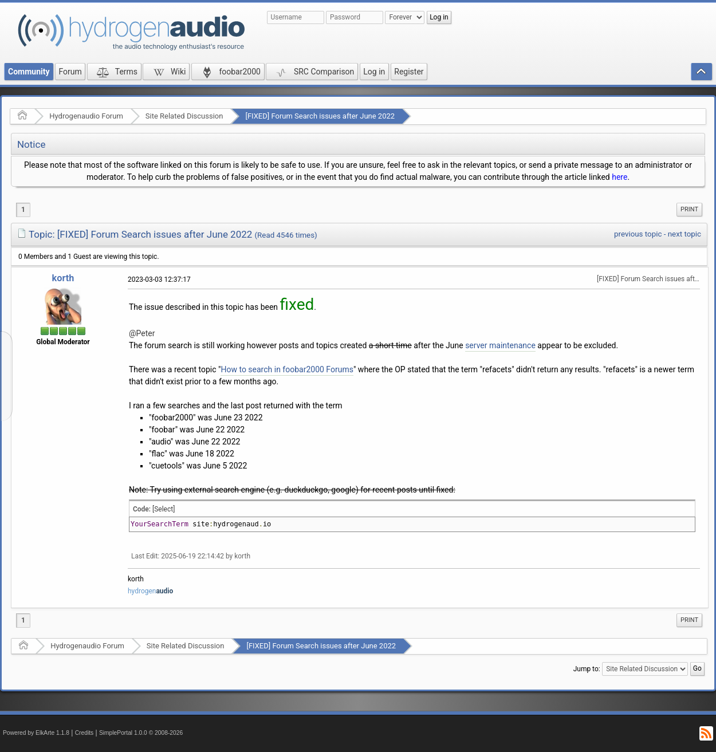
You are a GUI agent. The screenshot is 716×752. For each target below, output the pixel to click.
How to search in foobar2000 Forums (287, 369)
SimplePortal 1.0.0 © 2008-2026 (141, 733)
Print (689, 209)
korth (63, 278)
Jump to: (586, 669)
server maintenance (500, 345)
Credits (84, 733)
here (619, 177)
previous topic (638, 234)
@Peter (142, 333)
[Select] (163, 509)
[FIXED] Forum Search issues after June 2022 (320, 116)
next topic (684, 234)
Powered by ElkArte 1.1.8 (36, 733)
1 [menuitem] (23, 210)
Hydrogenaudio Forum (86, 116)
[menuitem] (689, 209)
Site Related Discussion (184, 116)
